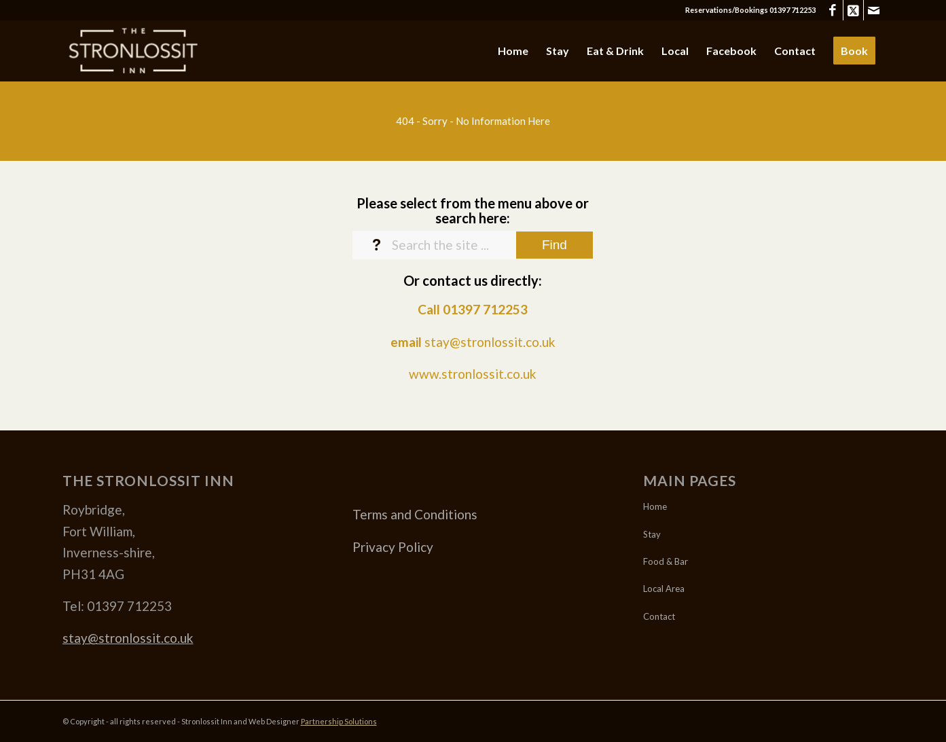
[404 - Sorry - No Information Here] (473, 121)
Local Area (664, 588)
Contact (659, 616)
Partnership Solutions (339, 721)
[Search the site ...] (473, 245)
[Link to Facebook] (833, 10)
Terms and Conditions (414, 514)
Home (655, 506)
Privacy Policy (392, 547)
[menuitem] (513, 50)
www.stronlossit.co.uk (472, 374)
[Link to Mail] (874, 10)
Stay (652, 534)
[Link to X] (853, 10)
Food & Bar (665, 561)
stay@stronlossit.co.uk (490, 342)
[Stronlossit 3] (132, 50)
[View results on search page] (554, 245)
